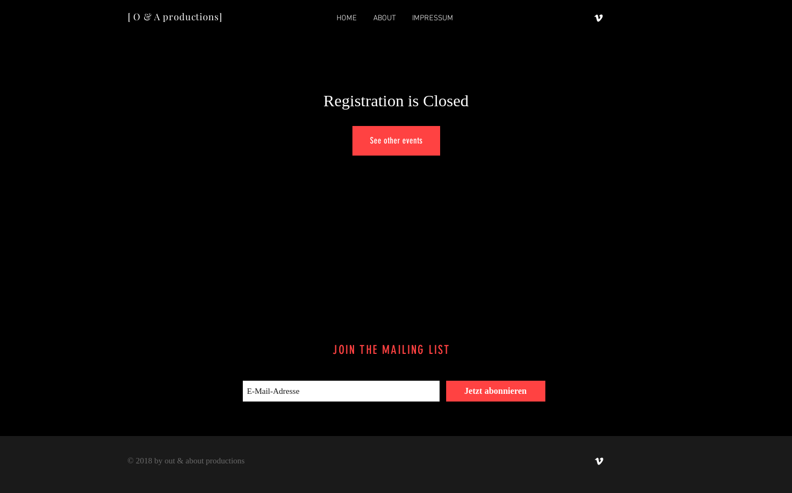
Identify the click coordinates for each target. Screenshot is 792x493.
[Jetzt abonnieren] (495, 391)
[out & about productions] (598, 18)
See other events (396, 140)
